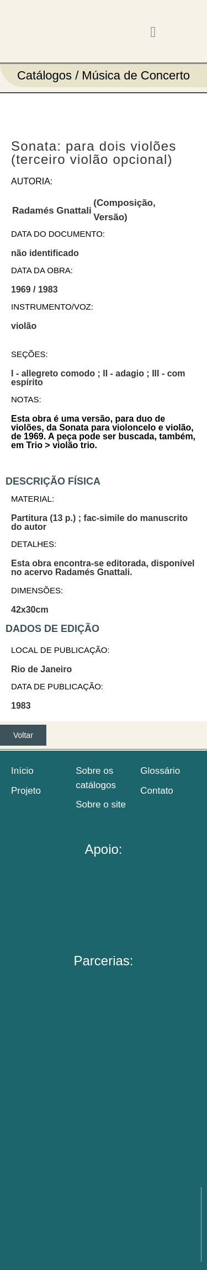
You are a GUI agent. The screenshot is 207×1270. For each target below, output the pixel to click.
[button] (153, 33)
